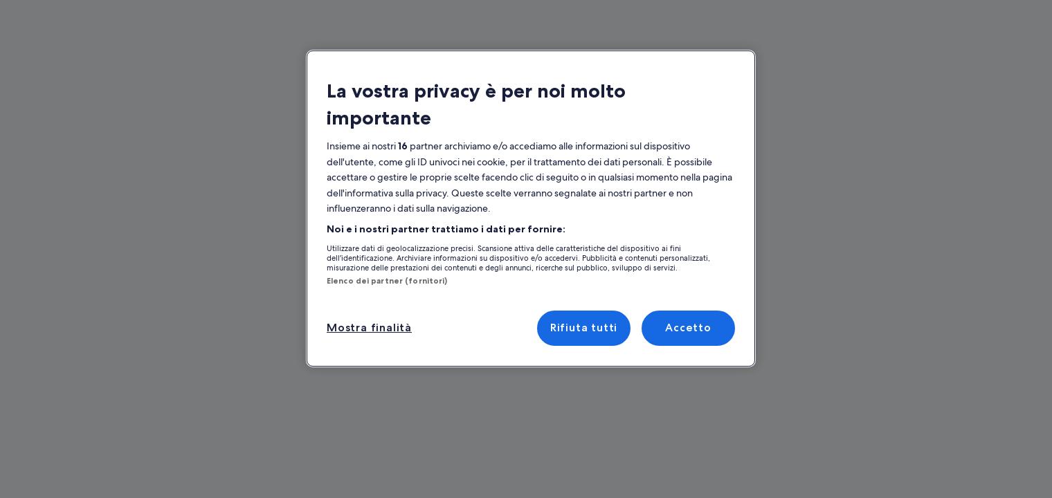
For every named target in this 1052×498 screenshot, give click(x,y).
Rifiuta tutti (583, 300)
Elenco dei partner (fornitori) (378, 254)
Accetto (688, 300)
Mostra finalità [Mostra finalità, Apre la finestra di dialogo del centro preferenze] (367, 300)
